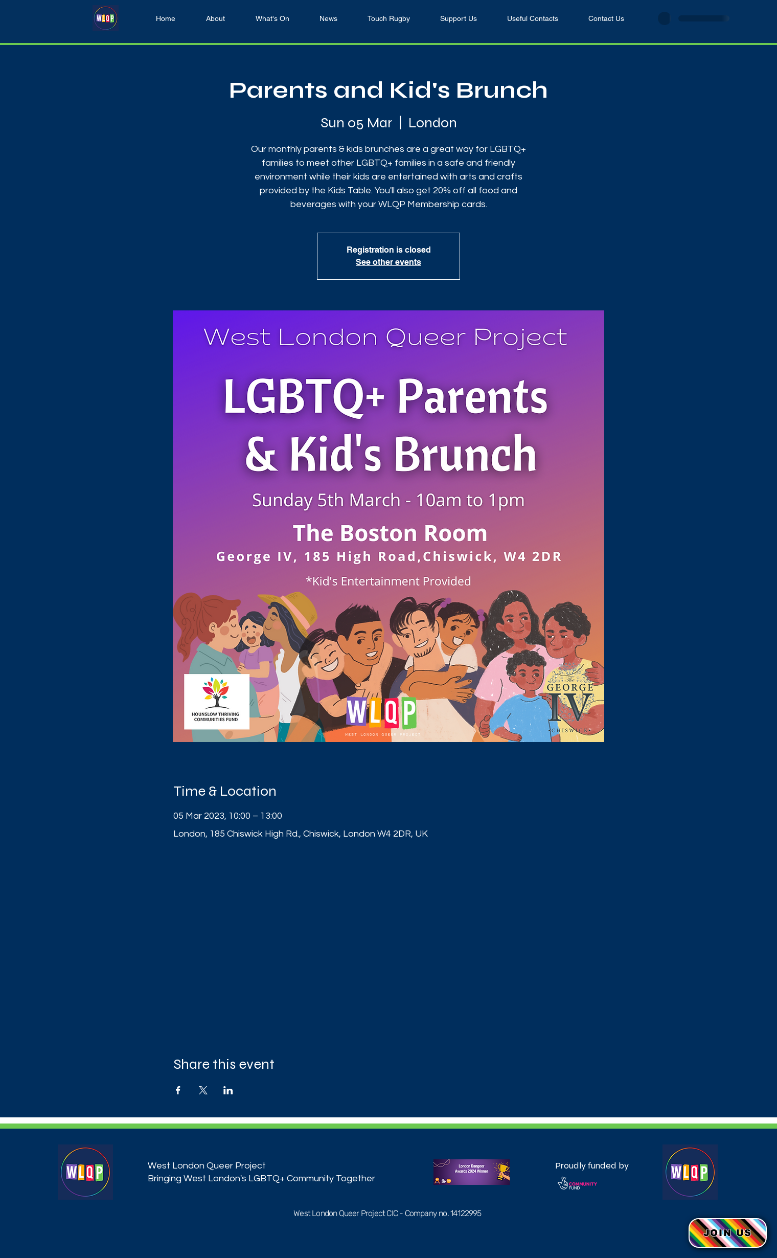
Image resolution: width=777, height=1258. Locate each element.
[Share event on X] (203, 1090)
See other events (388, 262)
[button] (728, 1233)
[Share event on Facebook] (178, 1090)
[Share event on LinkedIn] (228, 1090)
